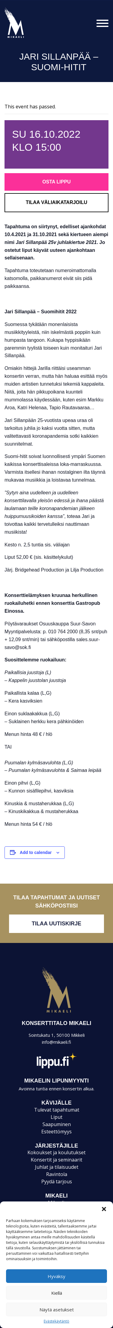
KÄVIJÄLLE (56, 1103)
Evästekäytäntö (56, 1321)
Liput (56, 1117)
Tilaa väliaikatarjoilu (56, 202)
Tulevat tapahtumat (56, 1109)
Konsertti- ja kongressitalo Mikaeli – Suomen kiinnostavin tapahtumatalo (25, 37)
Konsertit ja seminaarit (56, 1159)
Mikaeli (57, 1012)
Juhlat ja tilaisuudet (56, 1167)
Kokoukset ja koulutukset (56, 1152)
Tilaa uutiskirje (56, 924)
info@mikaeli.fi (56, 1042)
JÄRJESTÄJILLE (56, 1146)
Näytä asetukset (56, 1310)
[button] (104, 1209)
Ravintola (56, 1174)
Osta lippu (56, 181)
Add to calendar (36, 852)
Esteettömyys (56, 1131)
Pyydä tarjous (56, 1181)
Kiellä (56, 1293)
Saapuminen (56, 1124)
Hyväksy (56, 1276)
